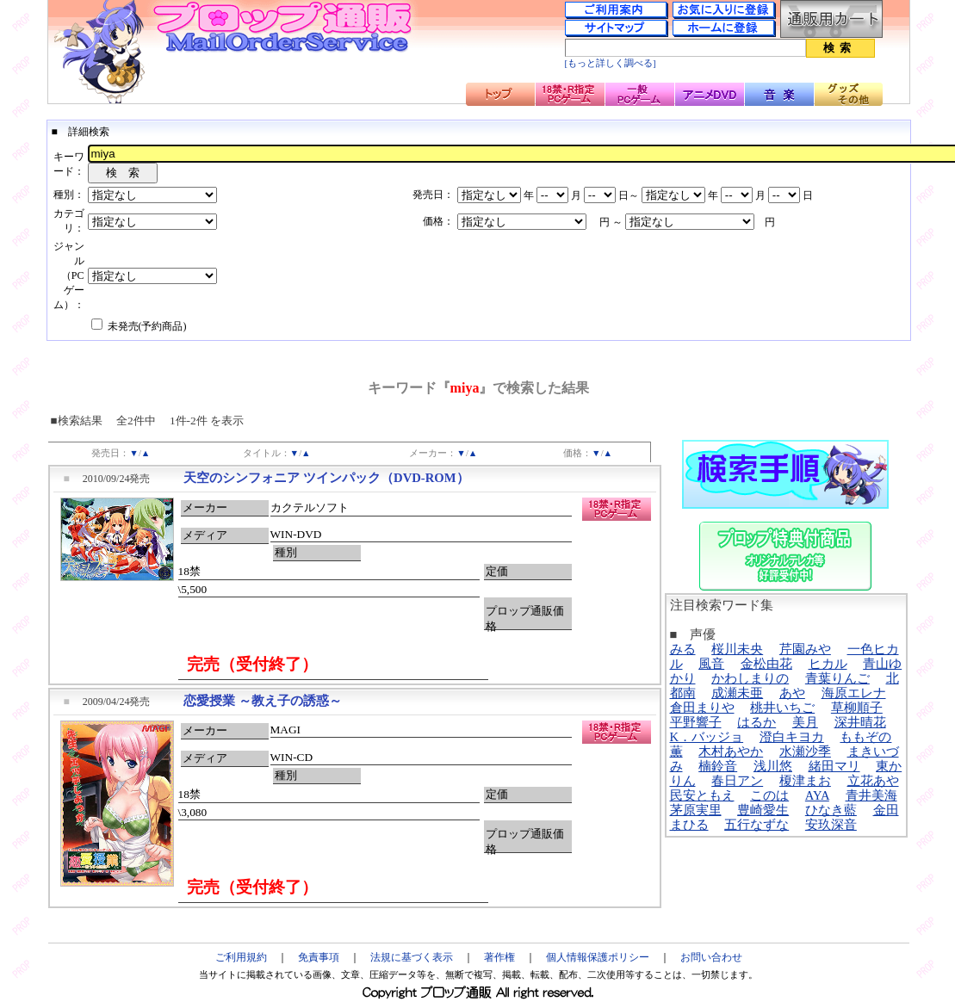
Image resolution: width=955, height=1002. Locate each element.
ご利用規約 (241, 957)
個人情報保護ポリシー (597, 957)
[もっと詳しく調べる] (610, 63)
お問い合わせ (711, 957)
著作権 (499, 957)
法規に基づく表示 (411, 957)
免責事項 (318, 957)
